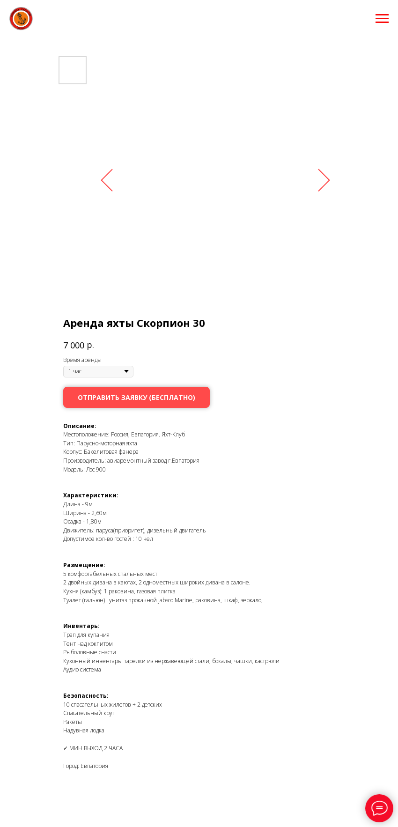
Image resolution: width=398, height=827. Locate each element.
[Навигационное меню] (382, 18)
